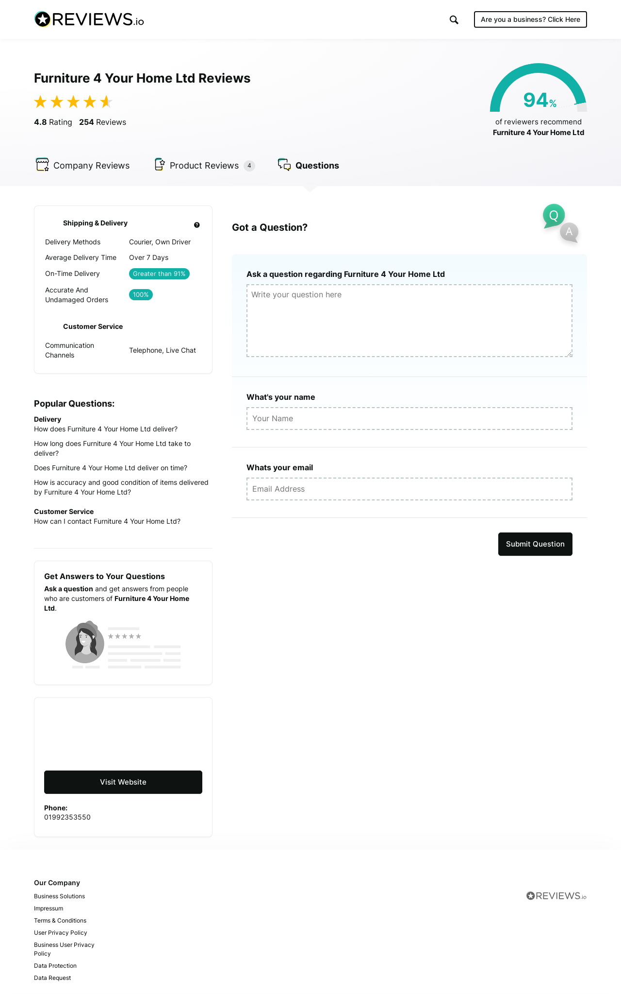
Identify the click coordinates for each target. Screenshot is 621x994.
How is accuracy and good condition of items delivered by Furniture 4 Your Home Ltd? (121, 487)
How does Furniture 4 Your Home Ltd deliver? (106, 429)
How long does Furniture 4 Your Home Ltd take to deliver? (112, 448)
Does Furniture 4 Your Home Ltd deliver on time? (110, 467)
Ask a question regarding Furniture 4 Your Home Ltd (345, 274)
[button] (454, 20)
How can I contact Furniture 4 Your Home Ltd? (107, 521)
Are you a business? (530, 19)
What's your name (280, 397)
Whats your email (279, 467)
